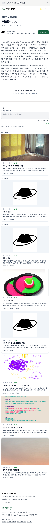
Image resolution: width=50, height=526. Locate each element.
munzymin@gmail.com (19, 499)
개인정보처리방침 (11, 522)
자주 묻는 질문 (11, 512)
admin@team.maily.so (20, 515)
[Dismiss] (47, 2)
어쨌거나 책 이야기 (10, 17)
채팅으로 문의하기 (34, 515)
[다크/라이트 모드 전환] (40, 9)
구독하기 (43, 32)
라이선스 (29, 522)
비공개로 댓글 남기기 (43, 120)
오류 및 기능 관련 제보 (23, 512)
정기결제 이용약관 (21, 522)
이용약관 (4, 522)
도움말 (4, 512)
